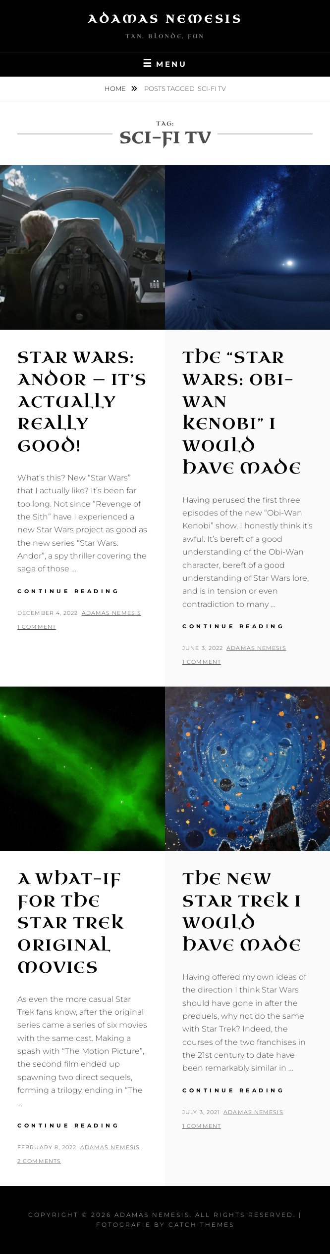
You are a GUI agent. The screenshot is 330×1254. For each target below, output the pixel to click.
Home (116, 88)
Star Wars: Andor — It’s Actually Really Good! (82, 402)
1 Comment (36, 626)
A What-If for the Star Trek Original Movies (70, 923)
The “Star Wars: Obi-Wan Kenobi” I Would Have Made (241, 413)
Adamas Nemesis (165, 19)
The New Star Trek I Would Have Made (242, 912)
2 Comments (39, 1161)
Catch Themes (201, 1224)
